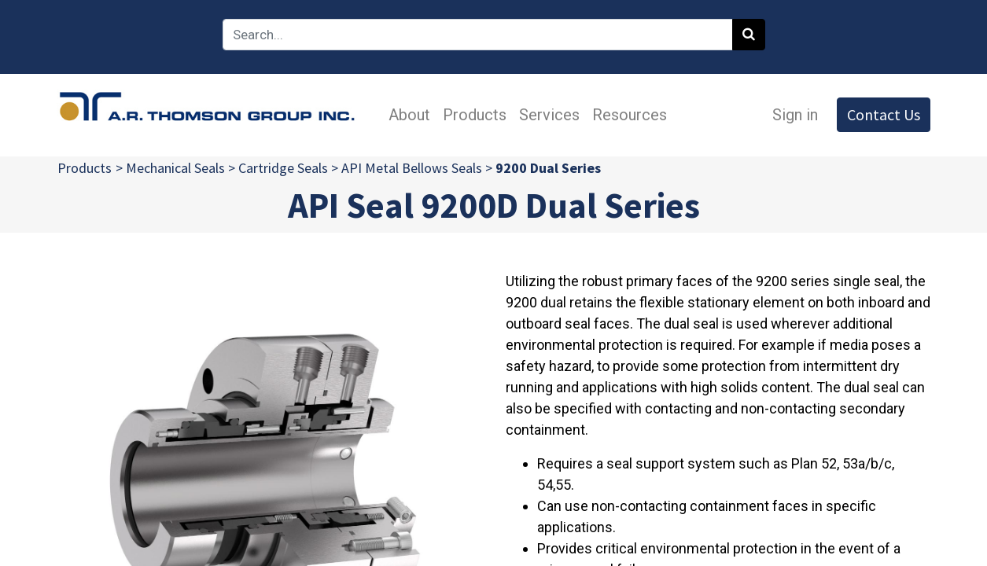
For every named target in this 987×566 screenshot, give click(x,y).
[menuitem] (410, 115)
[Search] (748, 34)
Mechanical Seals (175, 168)
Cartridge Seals (283, 168)
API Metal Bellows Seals (411, 168)
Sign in (795, 114)
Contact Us (883, 114)
